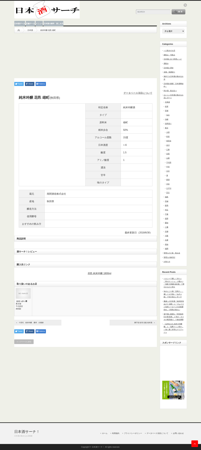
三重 (166, 227)
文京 (168, 171)
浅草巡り (168, 123)
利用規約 (115, 433)
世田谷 (168, 141)
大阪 (166, 236)
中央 (168, 167)
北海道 (167, 102)
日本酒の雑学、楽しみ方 (53, 24)
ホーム (104, 433)
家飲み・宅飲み (169, 55)
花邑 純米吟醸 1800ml (99, 273)
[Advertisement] (85, 54)
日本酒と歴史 (169, 68)
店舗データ (30, 24)
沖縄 (166, 119)
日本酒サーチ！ (27, 432)
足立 (168, 192)
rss (185, 5)
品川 (168, 145)
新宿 (168, 180)
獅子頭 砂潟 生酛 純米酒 (143, 322)
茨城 (166, 201)
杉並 (168, 136)
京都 (166, 231)
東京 (166, 128)
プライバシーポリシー (133, 433)
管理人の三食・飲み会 (172, 253)
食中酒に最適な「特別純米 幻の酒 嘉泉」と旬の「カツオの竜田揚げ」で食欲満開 (174, 316)
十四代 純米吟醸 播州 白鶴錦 (31, 322)
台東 (168, 158)
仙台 (168, 115)
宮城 (166, 111)
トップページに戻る (24, 342)
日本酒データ (19, 24)
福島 (166, 197)
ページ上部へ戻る (194, 443)
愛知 (166, 223)
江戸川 (168, 188)
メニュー (39, 24)
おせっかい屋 (21, 301)
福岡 (166, 248)
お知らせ (167, 261)
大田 (168, 132)
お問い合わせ (178, 433)
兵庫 (166, 240)
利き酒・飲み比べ (170, 91)
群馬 (166, 205)
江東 (168, 149)
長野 (166, 218)
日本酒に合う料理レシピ (173, 59)
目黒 (168, 154)
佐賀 (166, 106)
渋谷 (168, 184)
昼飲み (166, 63)
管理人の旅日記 (169, 257)
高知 (166, 244)
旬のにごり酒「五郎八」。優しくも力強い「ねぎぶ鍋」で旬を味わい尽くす (173, 294)
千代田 (168, 162)
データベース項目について (138, 93)
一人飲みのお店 (169, 50)
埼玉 (166, 210)
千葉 (166, 214)
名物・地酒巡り (169, 72)
